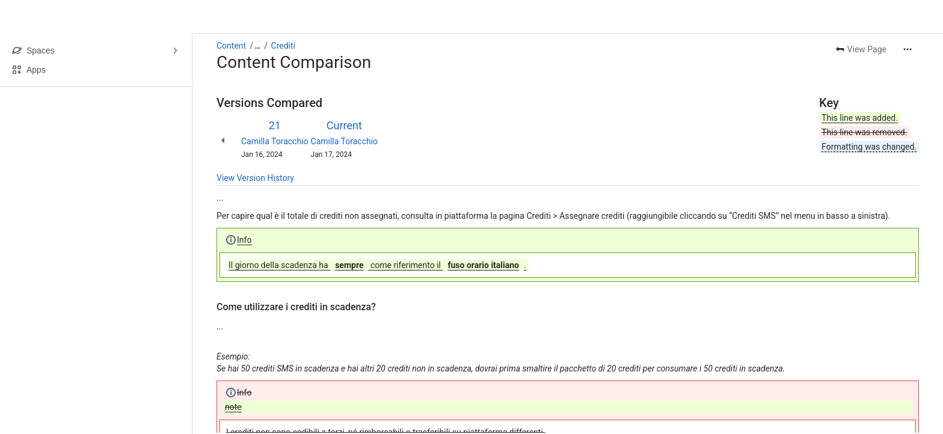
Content (231, 45)
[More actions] (907, 49)
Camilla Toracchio (275, 141)
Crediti (283, 45)
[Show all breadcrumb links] (257, 46)
